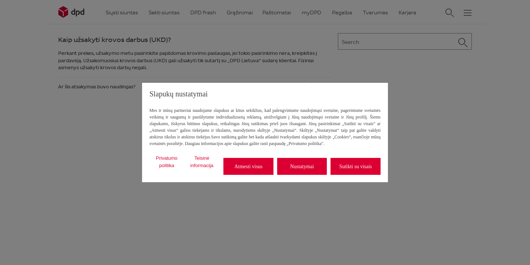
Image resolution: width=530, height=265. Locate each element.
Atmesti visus (248, 166)
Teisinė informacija (201, 161)
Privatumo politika (167, 161)
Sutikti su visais (355, 166)
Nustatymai (302, 166)
